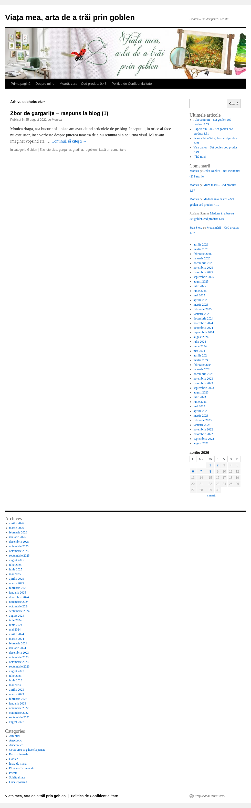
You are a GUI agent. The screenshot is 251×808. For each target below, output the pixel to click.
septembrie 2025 (204, 277)
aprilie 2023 (201, 411)
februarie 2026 (203, 254)
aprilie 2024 (201, 355)
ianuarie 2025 (202, 314)
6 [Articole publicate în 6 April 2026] (193, 471)
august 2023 (201, 392)
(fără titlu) (200, 156)
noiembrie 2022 (203, 429)
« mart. (211, 495)
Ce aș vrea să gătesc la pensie (27, 749)
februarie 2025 (203, 309)
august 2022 (201, 443)
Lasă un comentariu (112, 150)
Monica (57, 119)
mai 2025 (199, 295)
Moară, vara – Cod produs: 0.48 (83, 84)
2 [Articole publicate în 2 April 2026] (218, 465)
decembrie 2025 (203, 263)
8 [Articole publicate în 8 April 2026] (210, 471)
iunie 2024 (200, 346)
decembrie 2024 (203, 318)
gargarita (65, 150)
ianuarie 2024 (202, 369)
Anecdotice (16, 745)
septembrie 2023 (204, 388)
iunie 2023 (200, 401)
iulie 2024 (200, 341)
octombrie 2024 (203, 328)
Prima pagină (20, 84)
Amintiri (14, 736)
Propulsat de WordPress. (210, 796)
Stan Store (196, 227)
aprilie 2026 (201, 244)
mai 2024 (199, 351)
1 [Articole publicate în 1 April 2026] (210, 465)
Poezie (13, 773)
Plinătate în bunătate (21, 768)
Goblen (32, 150)
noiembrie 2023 (203, 378)
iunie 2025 (200, 291)
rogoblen (91, 150)
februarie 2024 (203, 365)
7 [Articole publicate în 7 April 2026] (201, 471)
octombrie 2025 (203, 272)
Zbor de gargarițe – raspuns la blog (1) (59, 113)
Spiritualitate (17, 777)
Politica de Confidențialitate (132, 84)
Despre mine (45, 84)
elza (54, 150)
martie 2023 (201, 415)
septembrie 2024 (204, 332)
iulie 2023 (200, 397)
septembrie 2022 (204, 438)
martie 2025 (201, 304)
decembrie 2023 (203, 374)
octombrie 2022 (203, 434)
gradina (78, 150)
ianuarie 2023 (202, 425)
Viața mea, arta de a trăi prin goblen (70, 17)
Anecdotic (15, 740)
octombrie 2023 (203, 383)
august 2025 (201, 281)
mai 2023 (199, 406)
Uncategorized (18, 782)
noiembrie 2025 (203, 267)
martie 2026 (201, 249)
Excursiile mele (18, 754)
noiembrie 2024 (203, 323)
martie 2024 (201, 360)
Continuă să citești (69, 141)
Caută (233, 104)
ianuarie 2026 (202, 258)
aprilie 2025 (201, 300)
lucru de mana (18, 763)
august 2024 (201, 337)
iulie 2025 (200, 286)
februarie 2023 (203, 420)
